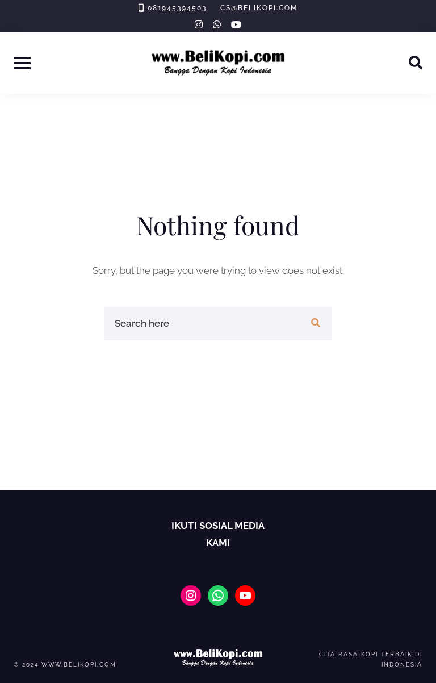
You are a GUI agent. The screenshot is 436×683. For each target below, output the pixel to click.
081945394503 (177, 8)
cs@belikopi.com (258, 8)
